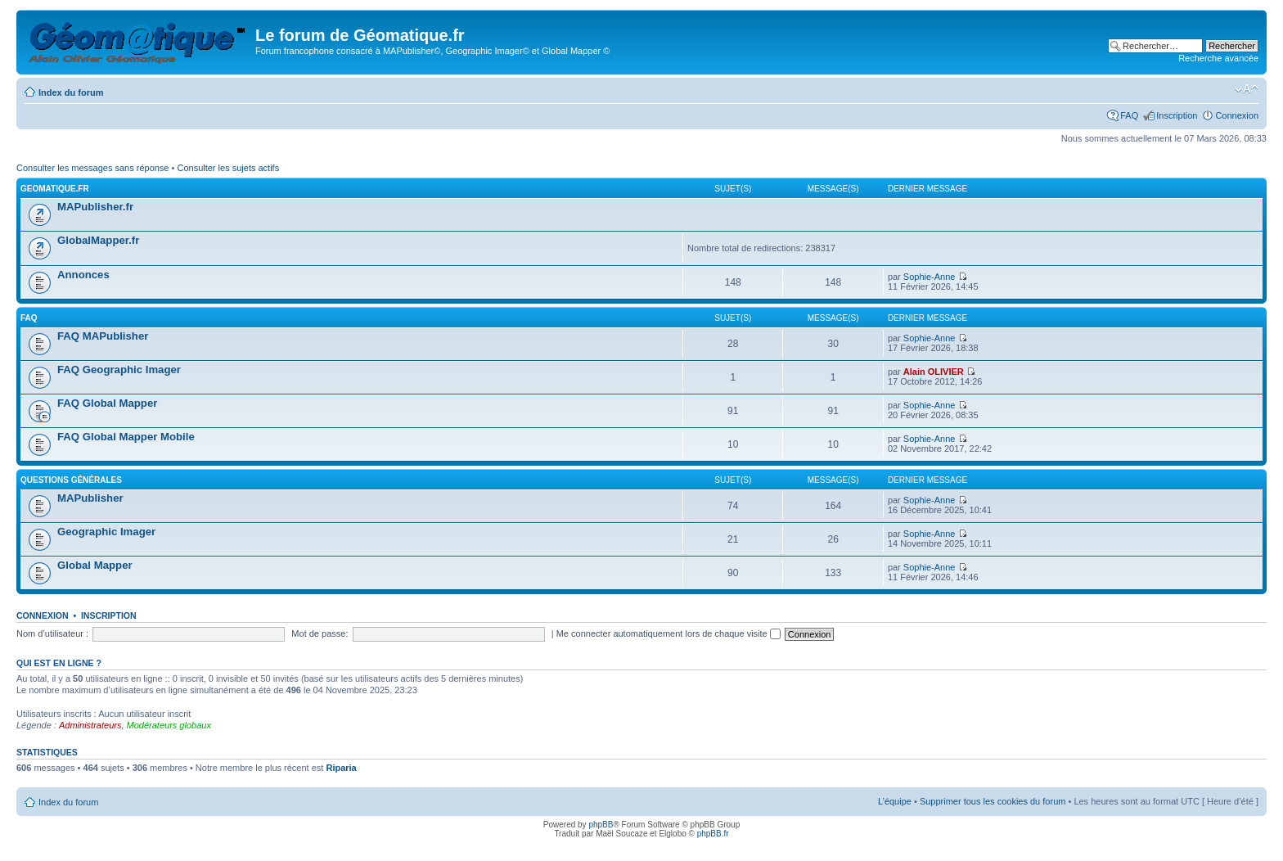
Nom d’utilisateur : (52, 633)
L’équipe (895, 801)
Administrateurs (90, 725)
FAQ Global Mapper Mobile (126, 436)
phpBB (600, 824)
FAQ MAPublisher (102, 336)
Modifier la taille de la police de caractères (1246, 89)
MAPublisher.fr (95, 207)
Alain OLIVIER (933, 371)
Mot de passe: (319, 633)
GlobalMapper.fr (98, 240)
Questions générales (71, 480)
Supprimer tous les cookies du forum (993, 801)
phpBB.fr (713, 833)
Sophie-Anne (929, 277)
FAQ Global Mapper (107, 403)
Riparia (341, 768)
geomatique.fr (54, 188)
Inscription (1176, 115)
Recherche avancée (1218, 58)
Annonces (83, 274)
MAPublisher (90, 498)
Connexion (1236, 115)
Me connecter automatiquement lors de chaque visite (668, 633)
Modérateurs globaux (169, 725)
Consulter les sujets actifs (228, 168)
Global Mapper (95, 565)
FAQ (1129, 115)
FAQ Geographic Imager (119, 369)
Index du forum (70, 92)
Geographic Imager (106, 531)
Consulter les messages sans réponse (92, 168)
